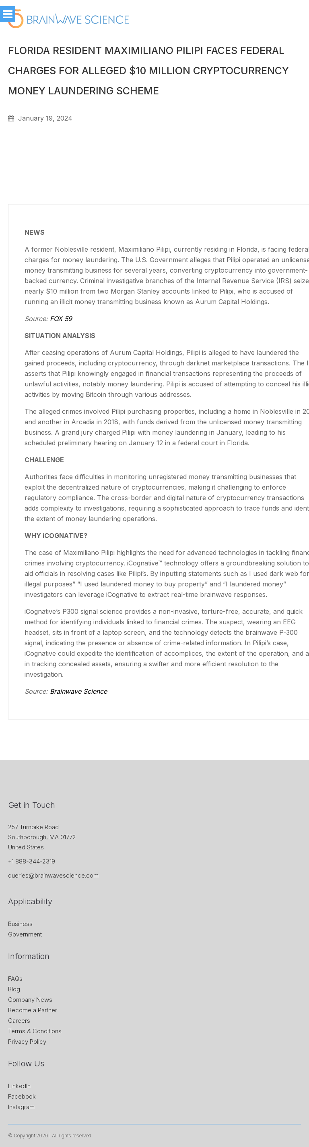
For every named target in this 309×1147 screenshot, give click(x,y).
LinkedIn (19, 1086)
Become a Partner (32, 1010)
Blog (14, 989)
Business (20, 924)
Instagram (21, 1107)
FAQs (15, 978)
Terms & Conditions (35, 1031)
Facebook (22, 1096)
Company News (30, 999)
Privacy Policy (27, 1041)
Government (25, 934)
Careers (19, 1020)
